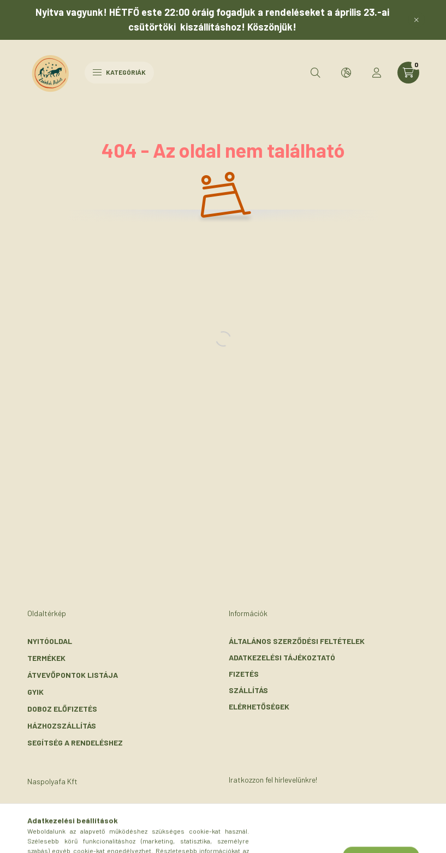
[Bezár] (416, 19)
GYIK (35, 691)
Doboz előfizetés (62, 708)
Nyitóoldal (49, 641)
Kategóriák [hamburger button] (119, 72)
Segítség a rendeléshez (75, 742)
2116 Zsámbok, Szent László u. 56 (104, 809)
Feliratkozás (272, 817)
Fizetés (244, 673)
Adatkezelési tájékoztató (282, 657)
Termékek (46, 658)
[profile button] (377, 72)
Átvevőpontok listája (72, 674)
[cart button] (408, 72)
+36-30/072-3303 (73, 825)
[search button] (315, 72)
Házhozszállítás (61, 725)
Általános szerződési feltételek (297, 641)
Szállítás (248, 690)
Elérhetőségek (259, 706)
